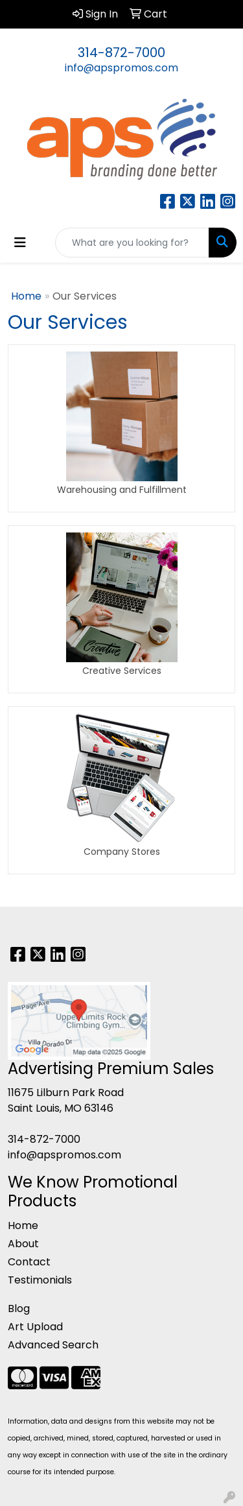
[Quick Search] (132, 242)
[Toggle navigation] (20, 242)
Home (26, 296)
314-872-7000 (121, 52)
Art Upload (35, 1326)
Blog (19, 1308)
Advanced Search (53, 1344)
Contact (29, 1261)
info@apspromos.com (121, 67)
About (23, 1243)
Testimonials (40, 1280)
